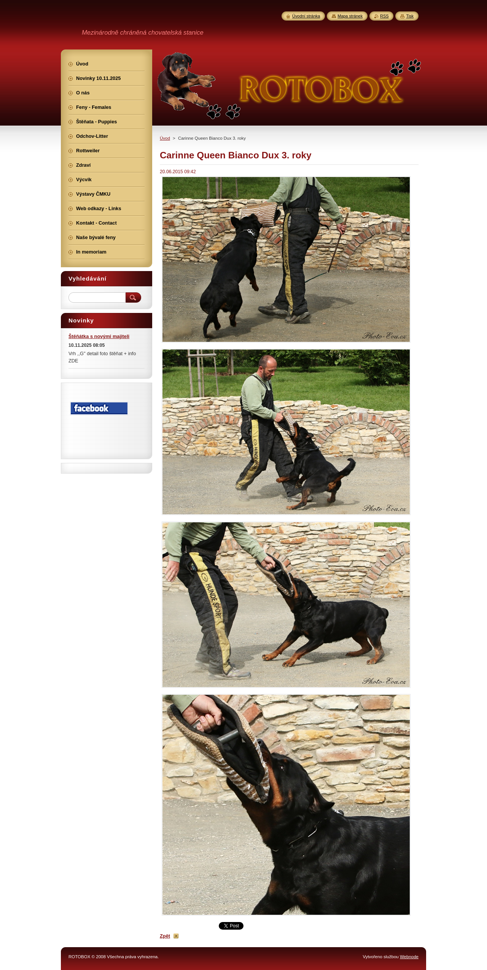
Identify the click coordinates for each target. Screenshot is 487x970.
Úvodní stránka (306, 16)
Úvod (165, 138)
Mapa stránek (350, 16)
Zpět (165, 936)
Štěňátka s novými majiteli (98, 336)
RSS (384, 16)
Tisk (410, 16)
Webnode (409, 956)
